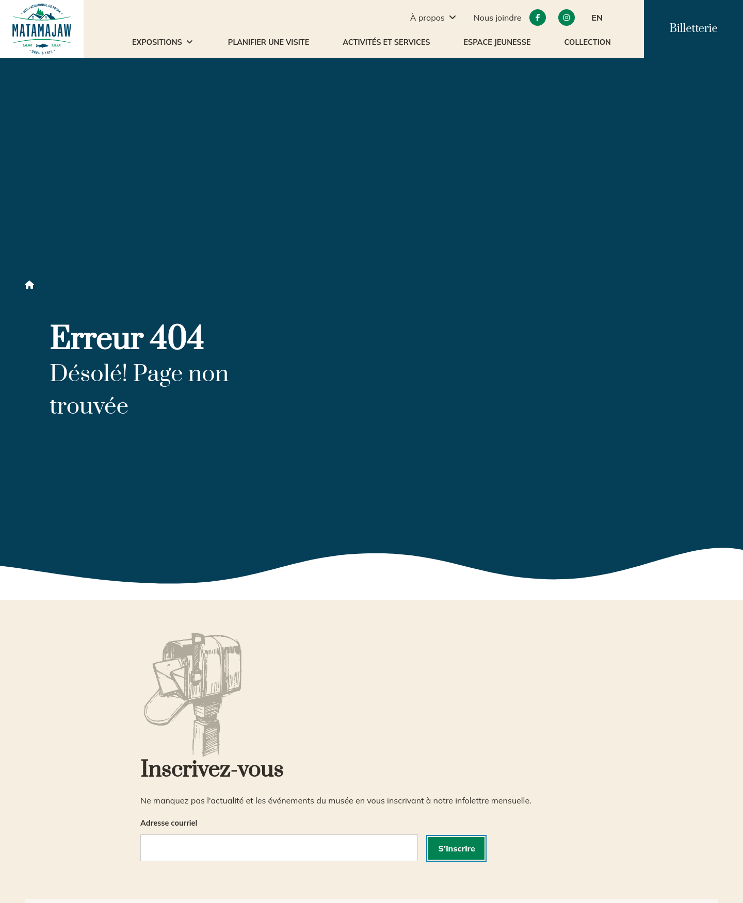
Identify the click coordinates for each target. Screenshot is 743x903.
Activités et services (386, 42)
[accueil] (41, 29)
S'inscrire (457, 848)
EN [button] (597, 17)
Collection (587, 42)
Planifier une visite (268, 42)
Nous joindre (498, 17)
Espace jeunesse (497, 42)
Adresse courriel (168, 823)
